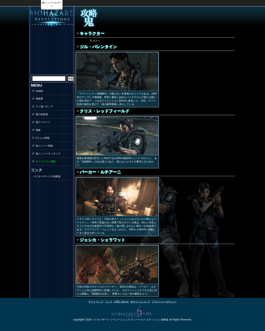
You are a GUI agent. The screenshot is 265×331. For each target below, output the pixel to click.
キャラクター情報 (45, 161)
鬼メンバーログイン (52, 4)
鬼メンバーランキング (48, 153)
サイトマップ (95, 301)
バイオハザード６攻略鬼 (46, 176)
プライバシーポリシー (164, 301)
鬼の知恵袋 (42, 114)
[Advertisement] (181, 17)
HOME (39, 91)
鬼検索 (39, 98)
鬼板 (38, 130)
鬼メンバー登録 (44, 145)
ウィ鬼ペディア (44, 106)
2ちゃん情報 (42, 137)
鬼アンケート (43, 122)
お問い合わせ (121, 301)
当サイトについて (140, 301)
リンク (108, 301)
